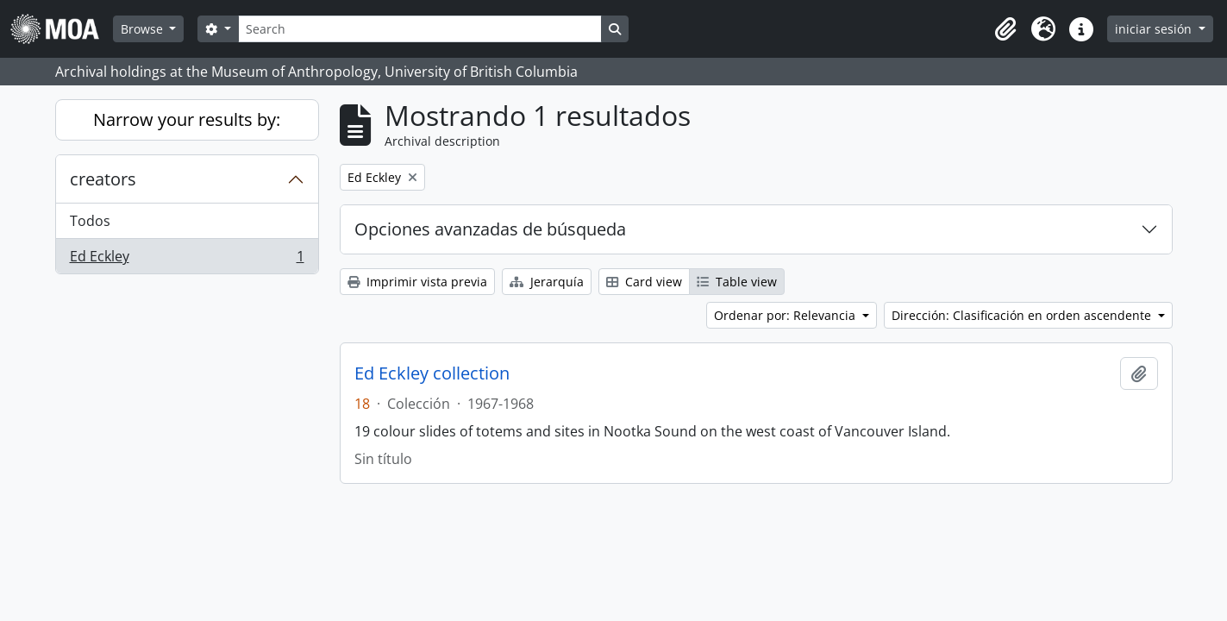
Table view (737, 281)
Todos (90, 220)
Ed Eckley (186, 259)
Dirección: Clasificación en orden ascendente (1023, 315)
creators (103, 179)
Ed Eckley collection (432, 373)
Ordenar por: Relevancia (786, 315)
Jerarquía (547, 281)
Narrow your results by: (186, 119)
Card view (644, 281)
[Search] (420, 29)
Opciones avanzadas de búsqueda (490, 229)
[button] (1005, 29)
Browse (143, 29)
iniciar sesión (1155, 29)
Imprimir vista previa (417, 281)
